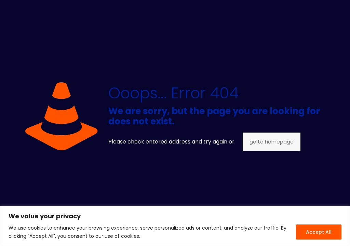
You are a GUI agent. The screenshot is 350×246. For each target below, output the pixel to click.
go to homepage (272, 141)
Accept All (319, 232)
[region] (175, 226)
